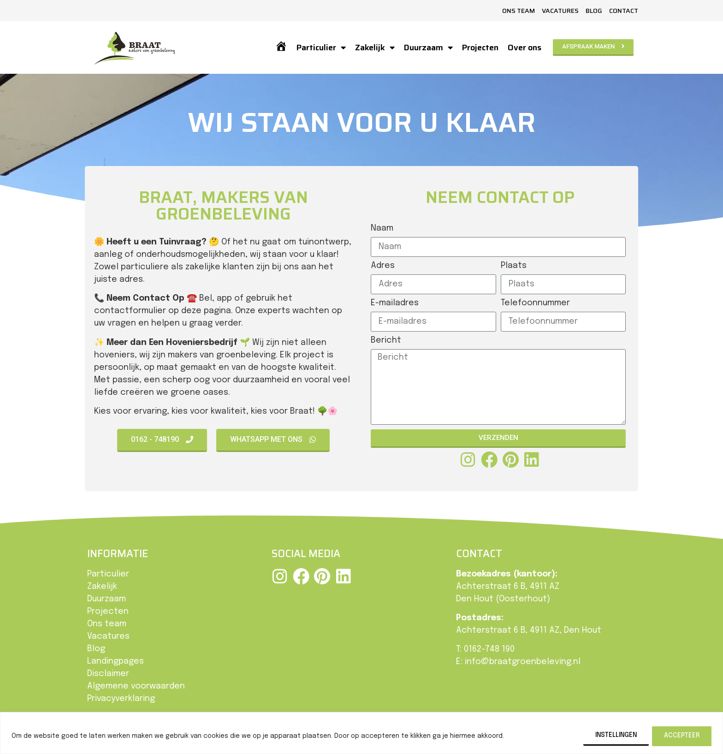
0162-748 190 (489, 649)
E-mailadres (395, 303)
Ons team (518, 11)
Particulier (320, 47)
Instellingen (613, 735)
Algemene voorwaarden (136, 686)
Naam (382, 228)
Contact (623, 11)
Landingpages (115, 661)
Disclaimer (108, 674)
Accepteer (681, 735)
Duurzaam (427, 47)
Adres (383, 265)
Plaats (514, 265)
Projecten (480, 47)
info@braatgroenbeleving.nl (523, 662)
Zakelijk (374, 47)
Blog (594, 11)
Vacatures (560, 11)
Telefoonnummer (535, 303)
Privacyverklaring (121, 699)
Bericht (386, 340)
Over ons (524, 47)
